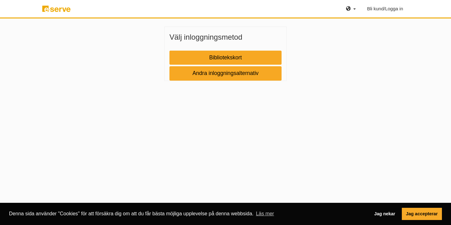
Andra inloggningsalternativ (225, 73)
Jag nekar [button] (384, 213)
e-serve (57, 11)
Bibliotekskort (225, 57)
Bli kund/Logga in (385, 8)
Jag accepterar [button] (422, 213)
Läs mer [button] (265, 213)
